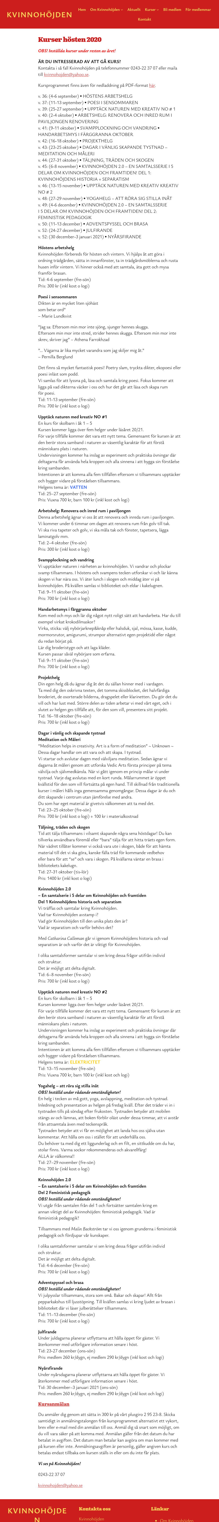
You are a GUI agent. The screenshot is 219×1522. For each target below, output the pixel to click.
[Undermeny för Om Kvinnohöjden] (122, 9)
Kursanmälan (53, 1403)
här (152, 85)
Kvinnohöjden (39, 14)
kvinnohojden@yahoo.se (66, 74)
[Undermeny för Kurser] (158, 9)
